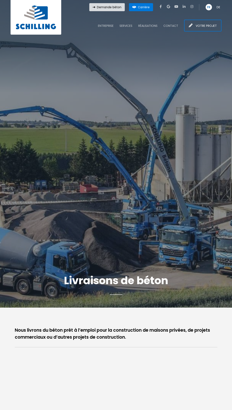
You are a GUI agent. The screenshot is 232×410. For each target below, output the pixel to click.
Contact (170, 26)
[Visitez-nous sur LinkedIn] (184, 6)
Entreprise (106, 26)
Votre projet (206, 26)
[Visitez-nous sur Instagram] (192, 6)
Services (125, 26)
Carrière (144, 7)
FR (208, 7)
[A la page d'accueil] (36, 17)
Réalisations (147, 26)
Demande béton (109, 7)
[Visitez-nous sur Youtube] (176, 6)
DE (218, 7)
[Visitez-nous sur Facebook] (160, 6)
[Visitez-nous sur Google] (168, 6)
